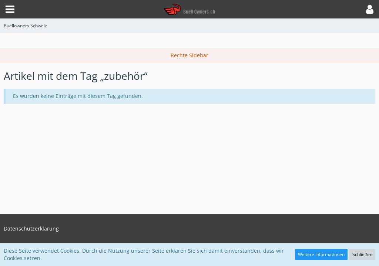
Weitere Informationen (321, 254)
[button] (10, 9)
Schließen (362, 254)
